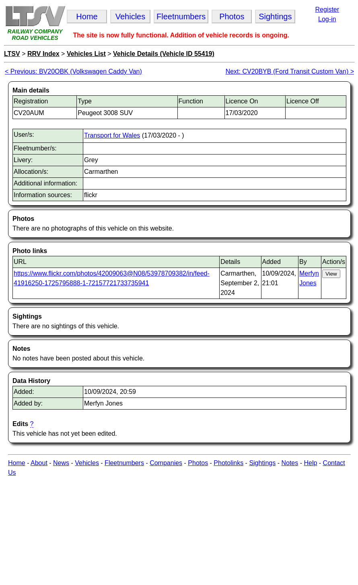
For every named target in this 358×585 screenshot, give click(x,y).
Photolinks (228, 462)
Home (16, 462)
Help (310, 462)
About (39, 462)
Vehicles (87, 462)
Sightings (262, 462)
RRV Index (43, 53)
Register (327, 9)
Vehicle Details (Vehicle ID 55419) (163, 53)
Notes (289, 462)
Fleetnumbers (124, 462)
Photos (198, 462)
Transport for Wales (112, 135)
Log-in (327, 19)
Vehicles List (86, 53)
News (61, 462)
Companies (166, 462)
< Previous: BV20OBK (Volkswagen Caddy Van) (73, 71)
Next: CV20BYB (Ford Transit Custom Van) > (290, 71)
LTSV (12, 53)
